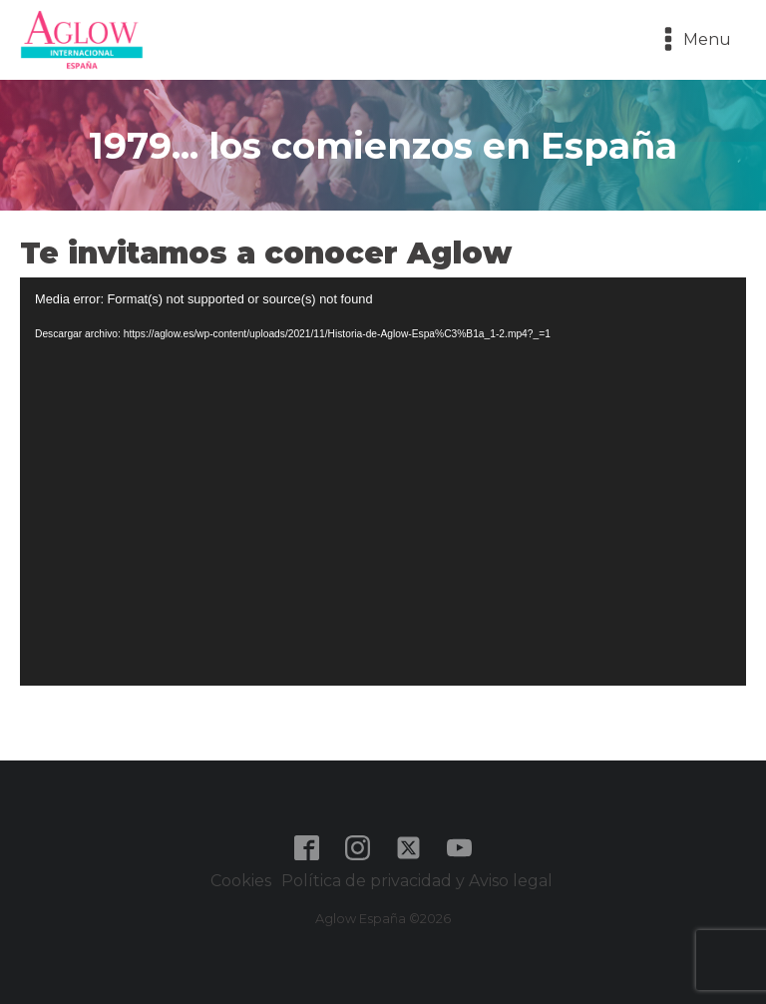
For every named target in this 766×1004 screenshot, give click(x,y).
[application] (383, 482)
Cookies (240, 880)
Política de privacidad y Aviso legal (419, 880)
